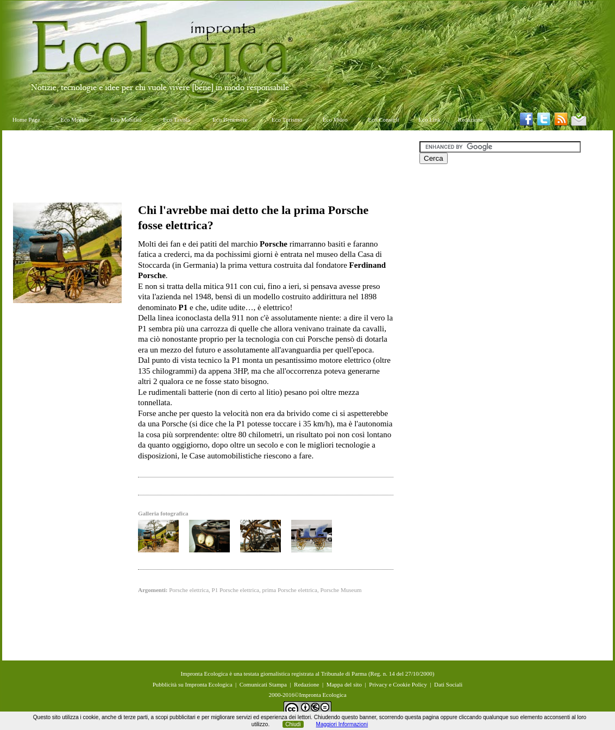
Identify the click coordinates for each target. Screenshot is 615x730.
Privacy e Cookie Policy (398, 684)
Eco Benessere (229, 119)
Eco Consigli (383, 119)
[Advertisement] (211, 165)
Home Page (26, 119)
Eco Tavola (176, 119)
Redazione (470, 119)
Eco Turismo (287, 119)
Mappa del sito (344, 684)
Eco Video (335, 119)
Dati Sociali (448, 684)
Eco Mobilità (126, 119)
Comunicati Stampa (263, 684)
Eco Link (429, 119)
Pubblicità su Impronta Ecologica (193, 684)
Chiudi (292, 724)
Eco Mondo (74, 119)
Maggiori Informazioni (342, 724)
